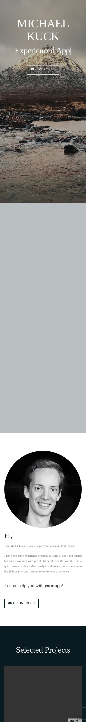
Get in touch (21, 603)
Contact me (43, 69)
